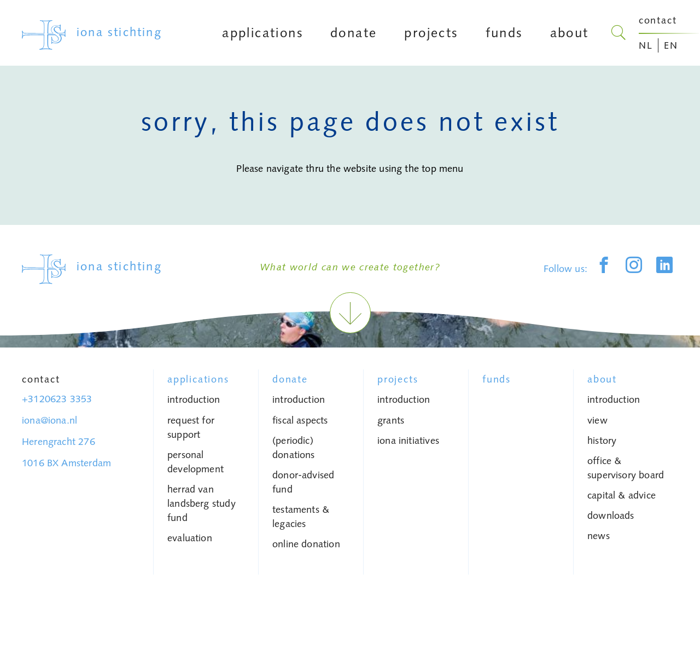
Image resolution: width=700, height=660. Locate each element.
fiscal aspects (300, 420)
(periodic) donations (293, 448)
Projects (397, 379)
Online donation (306, 544)
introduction (193, 399)
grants (390, 420)
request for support (190, 427)
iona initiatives (408, 441)
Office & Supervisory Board (625, 468)
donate (290, 379)
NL (646, 45)
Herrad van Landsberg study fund (201, 503)
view (597, 420)
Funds (496, 379)
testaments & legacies (300, 516)
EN (671, 45)
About (602, 379)
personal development (195, 462)
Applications (198, 379)
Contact (41, 379)
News (598, 536)
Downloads (610, 516)
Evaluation (189, 538)
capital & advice (621, 495)
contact (658, 20)
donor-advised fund (303, 482)
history (601, 441)
